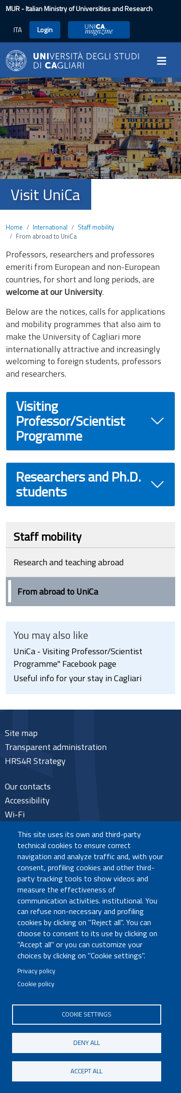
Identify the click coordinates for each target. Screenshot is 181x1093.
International (50, 227)
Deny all (86, 1042)
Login (45, 30)
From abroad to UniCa (57, 591)
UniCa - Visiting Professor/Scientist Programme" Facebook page (78, 657)
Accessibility (27, 800)
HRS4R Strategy (35, 760)
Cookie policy (36, 984)
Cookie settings (86, 1014)
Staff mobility (96, 227)
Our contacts (28, 786)
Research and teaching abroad (69, 562)
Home (14, 227)
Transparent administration (56, 746)
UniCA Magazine (99, 30)
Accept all (86, 1071)
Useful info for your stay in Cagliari (77, 678)
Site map (21, 732)
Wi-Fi (15, 814)
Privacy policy (36, 971)
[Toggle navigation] (164, 60)
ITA (18, 30)
